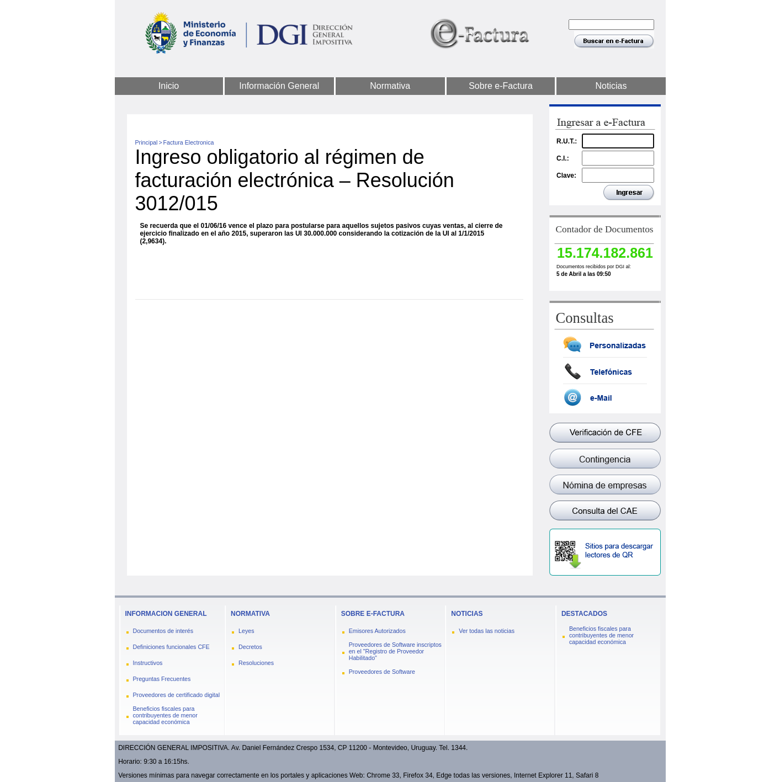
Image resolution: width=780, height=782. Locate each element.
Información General (279, 86)
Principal (146, 142)
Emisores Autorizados (377, 630)
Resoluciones (256, 662)
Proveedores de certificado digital (176, 694)
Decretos (250, 646)
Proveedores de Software (382, 671)
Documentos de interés (163, 630)
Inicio (168, 86)
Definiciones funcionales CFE (171, 646)
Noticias (611, 86)
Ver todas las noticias (486, 630)
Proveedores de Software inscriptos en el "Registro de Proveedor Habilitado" (395, 651)
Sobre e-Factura (501, 86)
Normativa (390, 86)
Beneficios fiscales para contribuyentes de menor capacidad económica (165, 715)
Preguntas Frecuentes (162, 678)
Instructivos (148, 662)
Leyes (246, 630)
